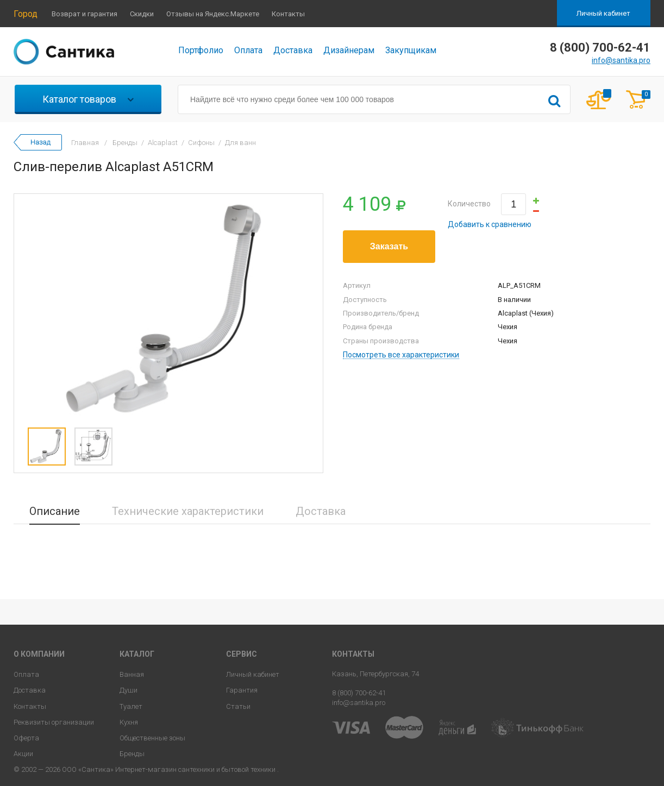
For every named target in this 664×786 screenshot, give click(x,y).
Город (25, 14)
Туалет (131, 706)
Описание (54, 511)
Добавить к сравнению (489, 224)
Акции (23, 754)
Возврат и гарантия (84, 14)
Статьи (238, 706)
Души (128, 690)
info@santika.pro (621, 60)
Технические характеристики (188, 511)
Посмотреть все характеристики (401, 355)
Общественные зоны (152, 738)
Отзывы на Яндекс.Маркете (212, 14)
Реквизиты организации (54, 722)
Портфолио (200, 50)
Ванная (132, 674)
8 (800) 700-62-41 (359, 693)
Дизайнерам (348, 50)
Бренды (132, 754)
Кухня (129, 722)
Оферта (26, 738)
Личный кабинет (603, 13)
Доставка (292, 50)
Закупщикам (410, 50)
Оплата (248, 50)
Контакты (288, 14)
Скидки (142, 14)
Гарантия (242, 690)
